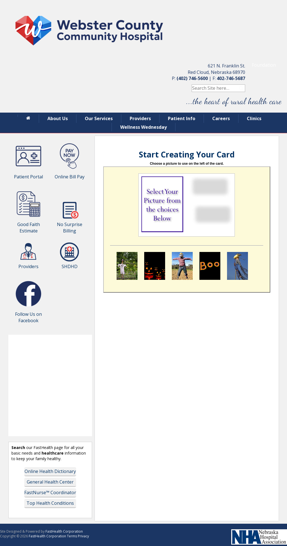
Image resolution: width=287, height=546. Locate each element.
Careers (221, 118)
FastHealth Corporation (64, 531)
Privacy (83, 536)
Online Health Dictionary (50, 471)
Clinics (254, 118)
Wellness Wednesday (143, 127)
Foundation (264, 65)
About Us (57, 118)
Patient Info (181, 118)
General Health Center (50, 482)
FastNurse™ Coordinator (50, 492)
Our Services (99, 118)
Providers (140, 118)
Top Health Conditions (50, 503)
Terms (72, 536)
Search (241, 88)
